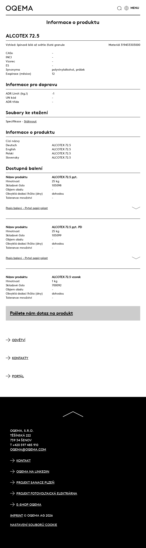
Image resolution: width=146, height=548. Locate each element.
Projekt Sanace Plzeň (35, 482)
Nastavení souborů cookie (33, 525)
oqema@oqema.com (28, 449)
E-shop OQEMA (28, 504)
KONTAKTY (20, 358)
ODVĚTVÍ (18, 340)
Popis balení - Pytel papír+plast (27, 208)
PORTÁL (18, 376)
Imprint (16, 515)
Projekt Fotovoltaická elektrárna (46, 493)
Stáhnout (30, 121)
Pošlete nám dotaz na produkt (41, 313)
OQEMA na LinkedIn (32, 471)
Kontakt (23, 460)
